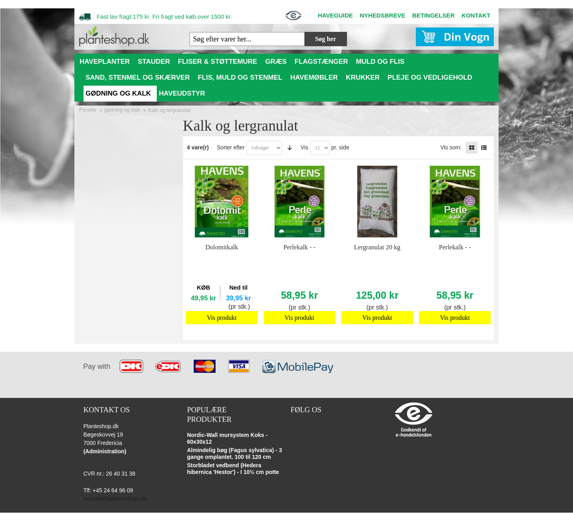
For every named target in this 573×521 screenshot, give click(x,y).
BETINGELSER (433, 15)
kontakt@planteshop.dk (114, 499)
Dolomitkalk (221, 247)
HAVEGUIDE (335, 15)
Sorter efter (231, 147)
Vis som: (451, 147)
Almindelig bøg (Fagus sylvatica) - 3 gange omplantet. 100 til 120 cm (234, 453)
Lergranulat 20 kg (377, 247)
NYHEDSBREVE (382, 15)
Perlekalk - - (299, 247)
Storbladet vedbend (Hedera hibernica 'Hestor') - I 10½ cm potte (233, 469)
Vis (304, 147)
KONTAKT (476, 15)
